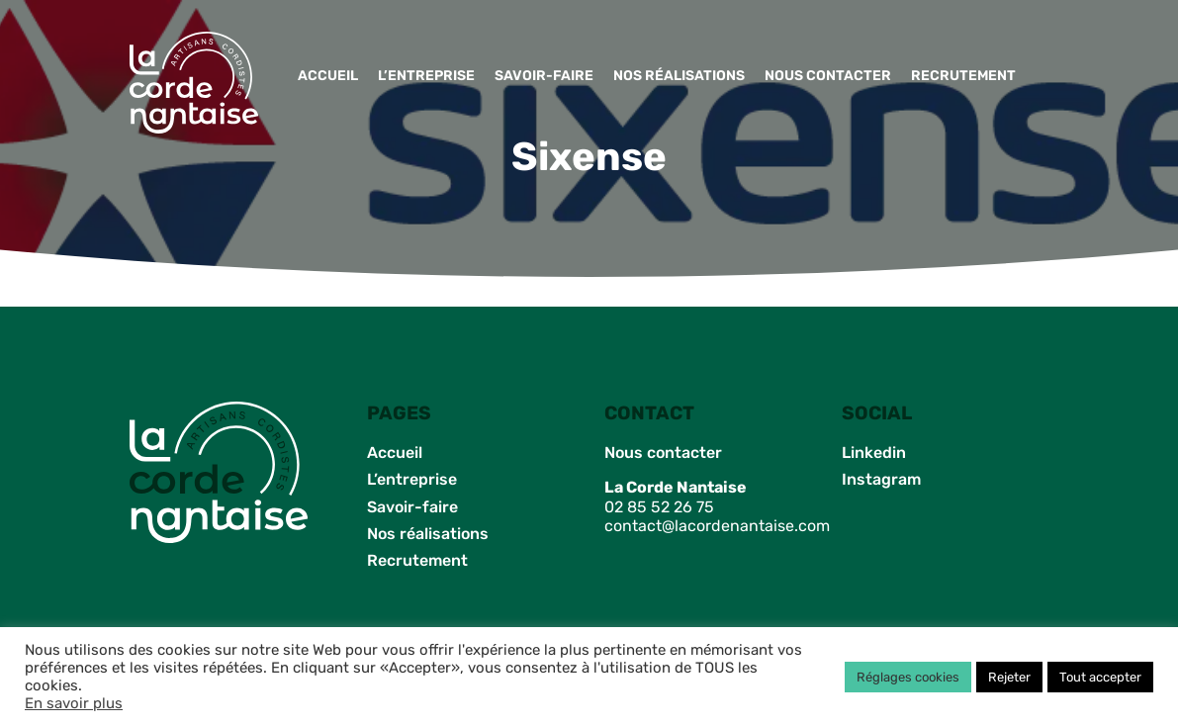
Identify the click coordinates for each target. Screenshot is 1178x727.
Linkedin (874, 452)
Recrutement (963, 75)
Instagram (881, 479)
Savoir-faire (544, 75)
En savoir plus (74, 703)
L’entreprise (426, 75)
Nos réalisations (679, 75)
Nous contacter (828, 75)
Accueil (328, 75)
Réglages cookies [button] (908, 677)
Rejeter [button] (1009, 677)
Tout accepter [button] (1100, 677)
